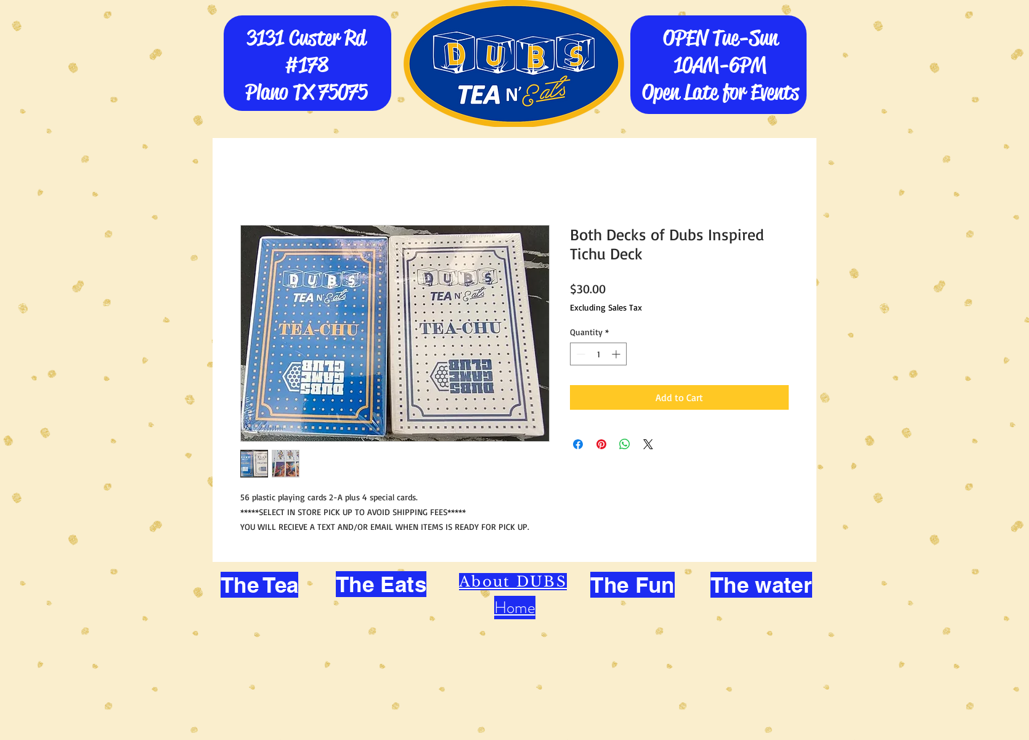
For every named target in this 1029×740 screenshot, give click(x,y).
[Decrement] (579, 354)
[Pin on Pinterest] (601, 444)
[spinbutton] (598, 354)
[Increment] (617, 354)
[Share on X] (648, 444)
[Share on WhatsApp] (624, 444)
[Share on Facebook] (578, 444)
